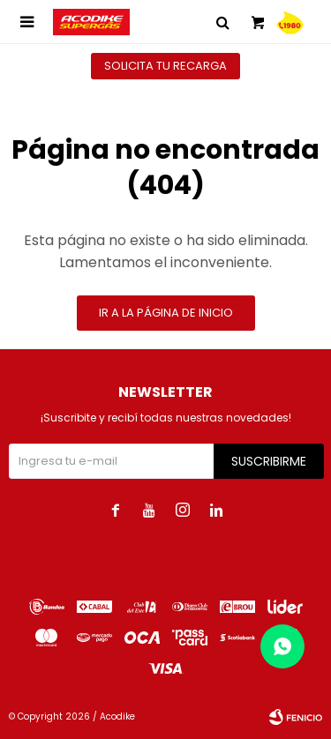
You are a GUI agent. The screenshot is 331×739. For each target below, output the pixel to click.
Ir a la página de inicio (166, 312)
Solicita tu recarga (165, 65)
